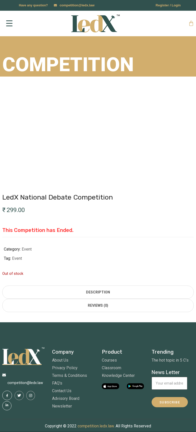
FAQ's (57, 383)
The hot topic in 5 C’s (170, 360)
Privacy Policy (65, 367)
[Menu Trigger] (9, 23)
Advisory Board (65, 398)
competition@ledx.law (76, 5)
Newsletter (62, 406)
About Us (60, 360)
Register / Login (168, 5)
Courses (109, 360)
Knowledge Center (118, 375)
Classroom (111, 367)
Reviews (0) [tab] (98, 305)
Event (27, 249)
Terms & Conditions (69, 375)
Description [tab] (98, 292)
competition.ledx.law (96, 426)
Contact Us (61, 390)
